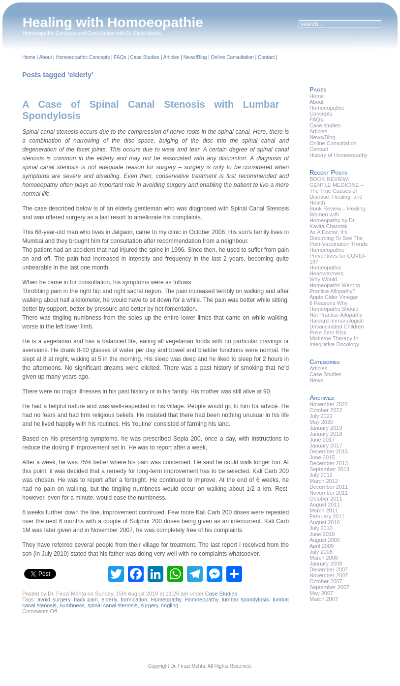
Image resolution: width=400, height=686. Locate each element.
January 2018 (325, 434)
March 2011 (323, 510)
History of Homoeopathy (338, 155)
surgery (149, 605)
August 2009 (324, 540)
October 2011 (325, 499)
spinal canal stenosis (113, 605)
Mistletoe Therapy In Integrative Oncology (334, 341)
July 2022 (321, 416)
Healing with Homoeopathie (113, 22)
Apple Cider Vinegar (333, 297)
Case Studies (144, 57)
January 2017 (325, 445)
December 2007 (328, 569)
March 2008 (323, 558)
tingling (170, 605)
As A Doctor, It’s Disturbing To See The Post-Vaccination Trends (338, 238)
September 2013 (329, 469)
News (316, 380)
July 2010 (321, 528)
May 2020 (321, 422)
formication (134, 599)
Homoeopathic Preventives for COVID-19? (337, 256)
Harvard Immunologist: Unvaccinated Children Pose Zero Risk (336, 326)
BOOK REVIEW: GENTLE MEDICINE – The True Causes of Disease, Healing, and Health (336, 191)
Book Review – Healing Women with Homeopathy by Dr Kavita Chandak (337, 217)
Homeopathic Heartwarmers (326, 270)
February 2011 (327, 516)
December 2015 (328, 451)
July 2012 (321, 475)
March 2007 (323, 599)
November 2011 (328, 493)
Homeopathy (166, 599)
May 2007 (321, 593)
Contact (266, 57)
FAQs (120, 57)
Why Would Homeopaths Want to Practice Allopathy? (334, 285)
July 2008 (321, 552)
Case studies (325, 125)
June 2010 (322, 534)
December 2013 (328, 463)
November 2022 (328, 404)
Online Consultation (232, 57)
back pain (86, 599)
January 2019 (325, 428)
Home (28, 57)
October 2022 (325, 410)
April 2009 (321, 546)
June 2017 (322, 440)
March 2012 (323, 481)
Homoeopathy (201, 599)
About (45, 57)
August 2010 (324, 522)
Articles (171, 57)
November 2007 (328, 575)
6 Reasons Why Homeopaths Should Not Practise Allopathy (336, 309)
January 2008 (325, 564)
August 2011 (324, 504)
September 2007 (329, 587)
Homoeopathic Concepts (83, 57)
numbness (72, 605)
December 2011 (328, 487)
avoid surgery (53, 599)
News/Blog (195, 57)
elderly (109, 599)
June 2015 (322, 457)
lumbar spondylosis (245, 599)
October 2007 (325, 581)
